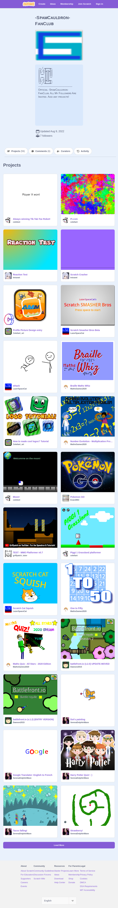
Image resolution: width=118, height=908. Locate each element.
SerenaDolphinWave (79, 722)
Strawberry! (76, 830)
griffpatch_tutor (20, 555)
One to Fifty (76, 608)
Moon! (16, 497)
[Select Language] (59, 900)
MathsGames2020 (78, 389)
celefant (16, 222)
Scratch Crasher (79, 274)
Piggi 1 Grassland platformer (85, 552)
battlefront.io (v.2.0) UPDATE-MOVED (90, 664)
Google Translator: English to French (32, 775)
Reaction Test (20, 274)
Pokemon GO (77, 497)
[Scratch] (28, 4)
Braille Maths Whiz (80, 385)
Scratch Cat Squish (23, 608)
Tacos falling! (20, 830)
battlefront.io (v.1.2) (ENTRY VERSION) (33, 719)
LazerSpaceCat (77, 333)
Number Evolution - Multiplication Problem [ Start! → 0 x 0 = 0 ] (91, 441)
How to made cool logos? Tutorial (31, 441)
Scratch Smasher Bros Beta (85, 330)
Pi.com (74, 219)
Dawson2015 (76, 667)
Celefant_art (18, 333)
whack (16, 385)
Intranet (16, 277)
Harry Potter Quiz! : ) (81, 775)
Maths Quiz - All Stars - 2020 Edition (32, 664)
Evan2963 (74, 500)
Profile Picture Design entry (27, 330)
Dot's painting (77, 719)
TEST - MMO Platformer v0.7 (28, 552)
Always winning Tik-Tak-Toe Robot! (31, 219)
